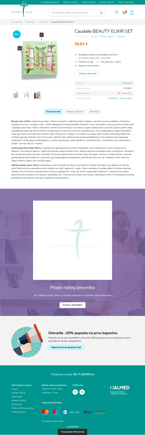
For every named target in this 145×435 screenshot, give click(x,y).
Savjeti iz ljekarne (88, 2)
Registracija (129, 2)
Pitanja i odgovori (107, 36)
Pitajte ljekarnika (72, 306)
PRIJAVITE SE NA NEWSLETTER (66, 348)
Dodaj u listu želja (88, 73)
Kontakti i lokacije (106, 2)
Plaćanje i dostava (70, 2)
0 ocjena (94, 36)
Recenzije (121, 36)
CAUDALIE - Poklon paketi (120, 98)
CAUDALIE (127, 83)
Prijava (120, 2)
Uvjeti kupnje (16, 397)
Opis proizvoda (53, 112)
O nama (14, 389)
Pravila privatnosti (18, 412)
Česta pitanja (16, 405)
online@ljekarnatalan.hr (49, 2)
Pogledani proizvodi (72, 432)
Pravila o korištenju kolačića (22, 409)
